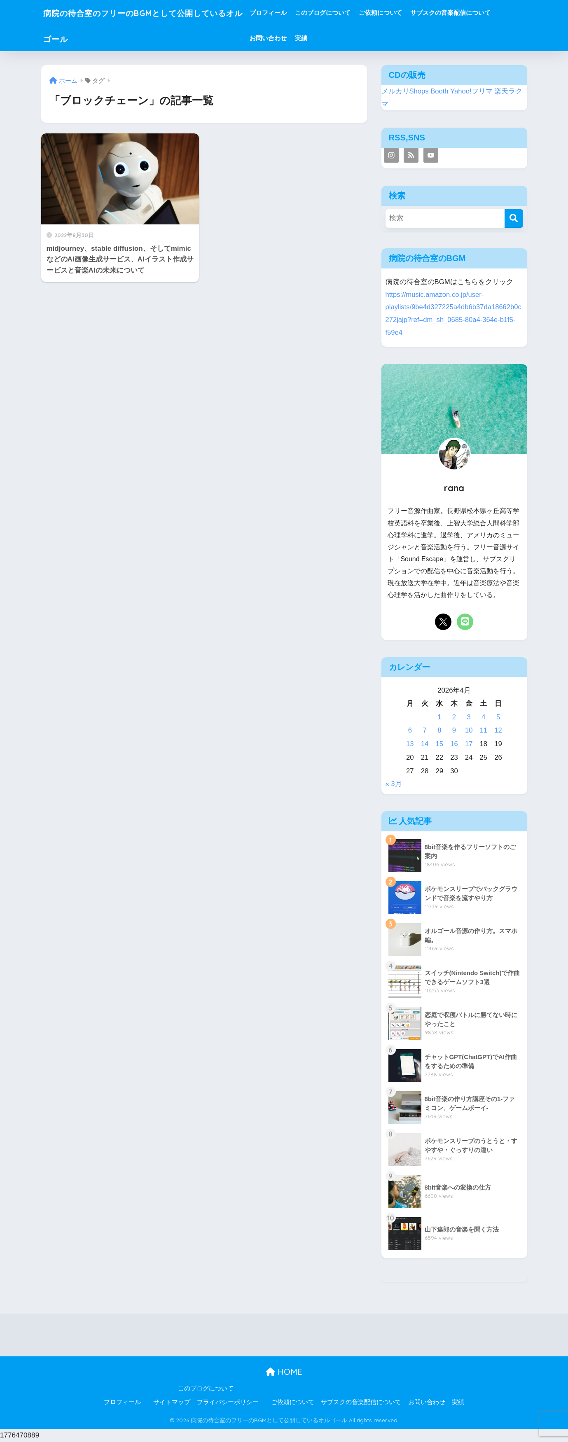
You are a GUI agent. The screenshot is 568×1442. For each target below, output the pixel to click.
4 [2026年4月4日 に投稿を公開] (483, 717)
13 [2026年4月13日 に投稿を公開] (410, 744)
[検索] (514, 218)
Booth (440, 91)
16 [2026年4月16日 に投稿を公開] (454, 744)
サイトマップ (171, 1402)
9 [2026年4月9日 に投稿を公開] (454, 730)
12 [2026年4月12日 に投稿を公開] (498, 730)
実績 (325, 38)
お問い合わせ (292, 38)
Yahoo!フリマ (472, 91)
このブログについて (347, 12)
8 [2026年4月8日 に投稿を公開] (439, 730)
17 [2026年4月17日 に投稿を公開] (469, 744)
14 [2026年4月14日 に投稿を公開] (425, 744)
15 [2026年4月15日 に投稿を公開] (439, 744)
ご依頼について (404, 12)
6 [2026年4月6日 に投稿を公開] (410, 730)
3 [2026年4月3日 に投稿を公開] (469, 717)
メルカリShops (405, 91)
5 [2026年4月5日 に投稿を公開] (498, 717)
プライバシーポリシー (228, 1402)
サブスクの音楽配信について (475, 12)
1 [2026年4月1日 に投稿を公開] (439, 717)
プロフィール (292, 12)
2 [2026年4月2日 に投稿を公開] (454, 717)
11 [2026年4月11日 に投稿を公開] (484, 730)
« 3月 (394, 784)
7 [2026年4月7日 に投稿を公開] (424, 730)
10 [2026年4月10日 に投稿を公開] (469, 730)
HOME (284, 1372)
